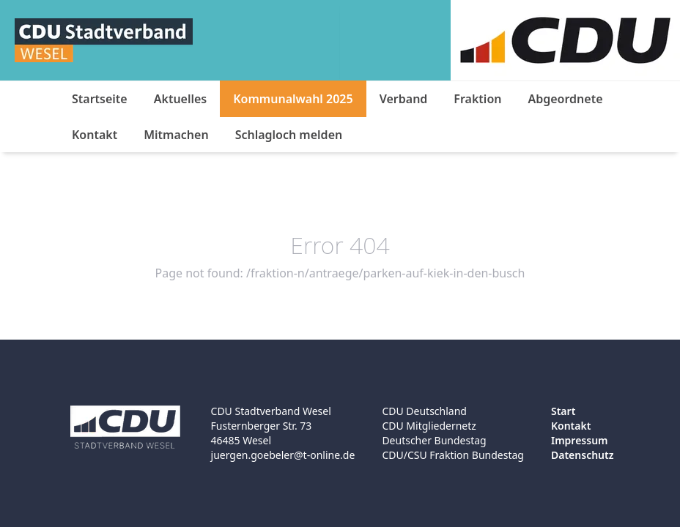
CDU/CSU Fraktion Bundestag (453, 455)
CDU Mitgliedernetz (429, 426)
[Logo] (104, 40)
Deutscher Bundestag (434, 440)
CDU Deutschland (424, 411)
